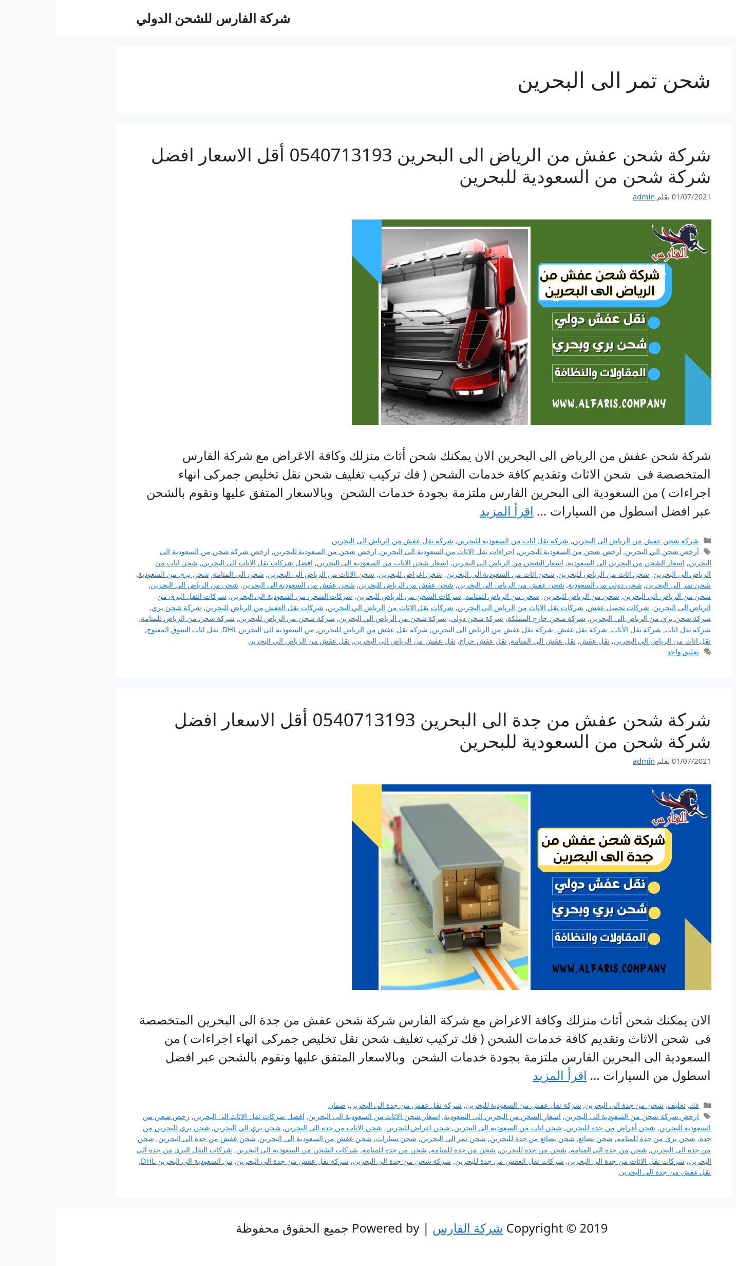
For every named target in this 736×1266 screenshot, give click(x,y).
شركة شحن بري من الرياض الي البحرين (595, 618)
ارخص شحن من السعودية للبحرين (269, 551)
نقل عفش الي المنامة (487, 641)
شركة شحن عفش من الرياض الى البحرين (580, 540)
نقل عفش (539, 641)
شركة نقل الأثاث (581, 629)
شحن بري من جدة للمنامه (600, 1138)
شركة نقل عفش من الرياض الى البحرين (337, 540)
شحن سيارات (341, 1138)
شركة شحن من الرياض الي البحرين (337, 618)
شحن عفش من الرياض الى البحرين (455, 585)
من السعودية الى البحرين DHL (213, 629)
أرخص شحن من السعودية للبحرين (514, 551)
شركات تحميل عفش (563, 607)
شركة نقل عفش (527, 629)
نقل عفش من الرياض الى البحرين (349, 641)
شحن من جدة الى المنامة (553, 1149)
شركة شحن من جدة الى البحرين (346, 1161)
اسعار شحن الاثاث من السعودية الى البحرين (327, 562)
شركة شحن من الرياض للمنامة (132, 618)
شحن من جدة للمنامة (407, 1149)
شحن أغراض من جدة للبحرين (555, 1127)
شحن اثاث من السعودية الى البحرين (445, 574)
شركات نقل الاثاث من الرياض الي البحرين (335, 607)
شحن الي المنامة (183, 574)
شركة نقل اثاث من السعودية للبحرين (457, 540)
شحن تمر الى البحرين (622, 585)
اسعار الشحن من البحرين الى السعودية (570, 562)
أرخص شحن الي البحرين (607, 551)
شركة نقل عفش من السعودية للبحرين (468, 1105)
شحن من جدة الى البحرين (569, 1105)
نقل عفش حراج (427, 641)
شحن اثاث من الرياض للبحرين (548, 574)
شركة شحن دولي (421, 618)
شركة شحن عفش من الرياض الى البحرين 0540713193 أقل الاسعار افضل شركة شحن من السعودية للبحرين (375, 165)
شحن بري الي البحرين (191, 1127)
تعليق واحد (628, 651)
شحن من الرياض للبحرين (526, 596)
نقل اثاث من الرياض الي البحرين (607, 641)
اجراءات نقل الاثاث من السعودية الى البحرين (392, 551)
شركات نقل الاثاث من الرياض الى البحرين (465, 607)
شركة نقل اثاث (633, 629)
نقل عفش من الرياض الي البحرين (243, 641)
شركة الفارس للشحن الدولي (158, 18)
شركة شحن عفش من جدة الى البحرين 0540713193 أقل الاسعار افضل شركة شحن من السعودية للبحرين (387, 730)
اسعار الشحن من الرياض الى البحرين (452, 562)
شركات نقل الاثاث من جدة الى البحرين (570, 1161)
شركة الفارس (412, 1227)
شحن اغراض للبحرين (355, 574)
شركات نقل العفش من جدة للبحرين (454, 1161)
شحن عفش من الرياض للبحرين (350, 585)
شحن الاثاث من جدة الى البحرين (278, 1127)
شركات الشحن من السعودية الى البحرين (236, 596)
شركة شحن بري (121, 607)
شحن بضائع (540, 1138)
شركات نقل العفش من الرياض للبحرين (209, 607)
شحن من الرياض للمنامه (447, 596)
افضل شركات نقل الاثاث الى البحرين (201, 562)
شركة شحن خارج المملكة (491, 618)
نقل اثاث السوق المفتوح (127, 629)
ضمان (281, 1105)
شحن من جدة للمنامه (339, 1149)
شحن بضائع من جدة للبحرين (477, 1138)
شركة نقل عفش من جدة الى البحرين (350, 1105)
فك (639, 1105)
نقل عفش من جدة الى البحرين (609, 1172)
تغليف (621, 1105)
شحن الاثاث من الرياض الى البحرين (265, 574)
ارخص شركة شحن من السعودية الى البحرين (576, 1116)
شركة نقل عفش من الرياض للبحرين (317, 629)
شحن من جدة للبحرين (477, 1149)
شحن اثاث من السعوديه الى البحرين (453, 1127)
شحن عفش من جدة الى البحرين (151, 1138)
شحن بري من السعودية (118, 574)
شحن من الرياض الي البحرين (611, 596)
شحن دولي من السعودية (549, 585)
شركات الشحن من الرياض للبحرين (353, 596)
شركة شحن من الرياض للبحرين (231, 618)
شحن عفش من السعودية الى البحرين (243, 585)
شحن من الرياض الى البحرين (139, 585)
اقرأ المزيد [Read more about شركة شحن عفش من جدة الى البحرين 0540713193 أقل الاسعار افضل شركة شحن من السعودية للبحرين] (504, 1075)
